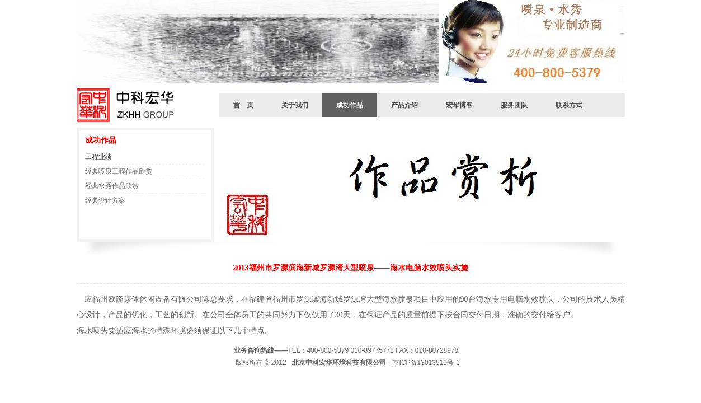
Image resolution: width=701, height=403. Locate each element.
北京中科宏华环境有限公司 (130, 105)
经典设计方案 (105, 200)
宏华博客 (459, 105)
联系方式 (569, 105)
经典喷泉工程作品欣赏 (118, 171)
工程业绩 (98, 157)
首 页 (243, 105)
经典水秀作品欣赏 (112, 186)
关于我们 (294, 105)
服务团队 (514, 105)
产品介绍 (404, 105)
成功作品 (349, 105)
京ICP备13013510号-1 (426, 363)
